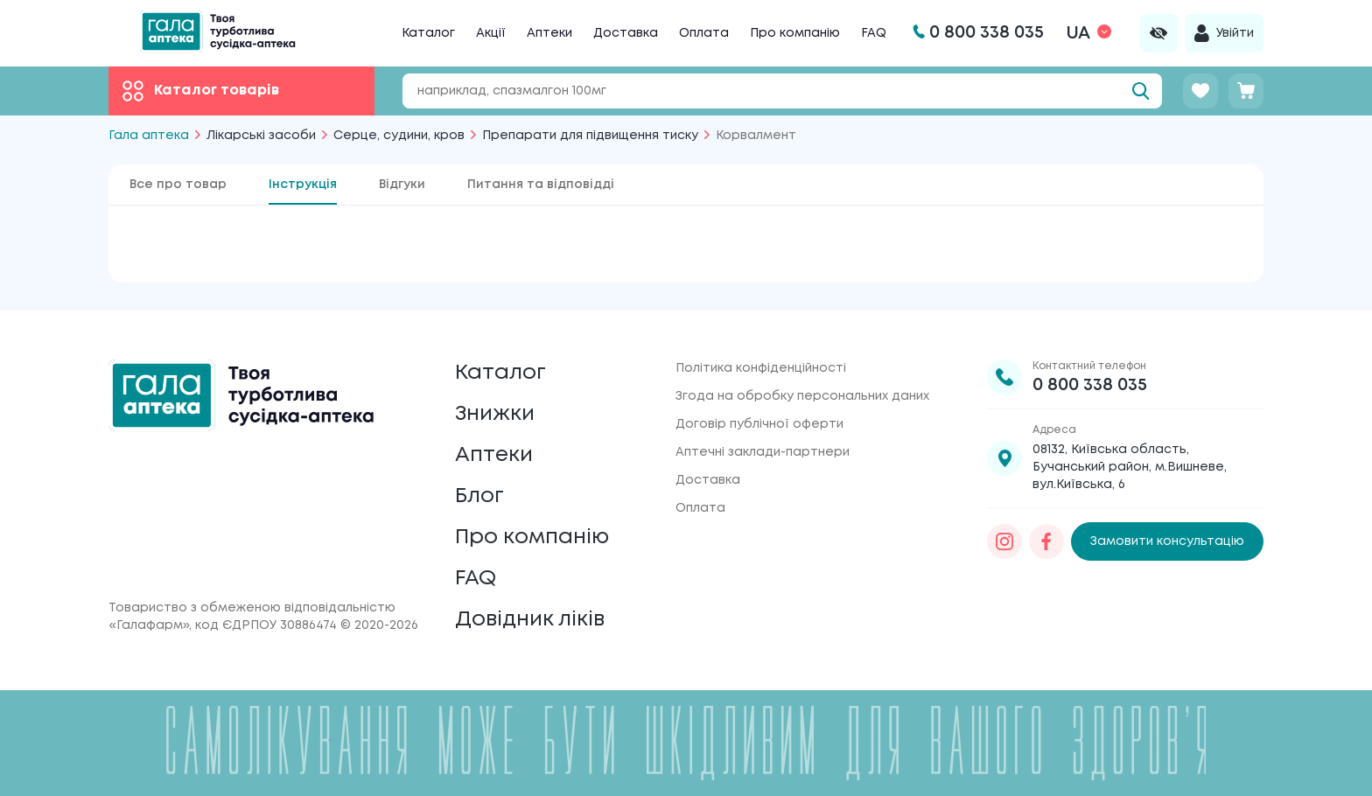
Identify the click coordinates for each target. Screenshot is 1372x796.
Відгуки (402, 184)
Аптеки (549, 33)
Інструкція (303, 184)
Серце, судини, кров (399, 135)
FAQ (873, 33)
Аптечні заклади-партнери (763, 452)
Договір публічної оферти (760, 424)
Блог (479, 496)
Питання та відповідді (540, 184)
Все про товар (178, 184)
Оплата (704, 33)
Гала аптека (148, 135)
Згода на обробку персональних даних (802, 396)
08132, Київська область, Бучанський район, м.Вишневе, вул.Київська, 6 (1129, 467)
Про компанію (795, 33)
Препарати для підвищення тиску (590, 135)
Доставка (625, 33)
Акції (491, 33)
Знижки (495, 414)
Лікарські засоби (261, 135)
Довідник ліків (530, 620)
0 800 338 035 (1089, 385)
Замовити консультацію (1167, 541)
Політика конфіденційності (761, 368)
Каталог (428, 33)
